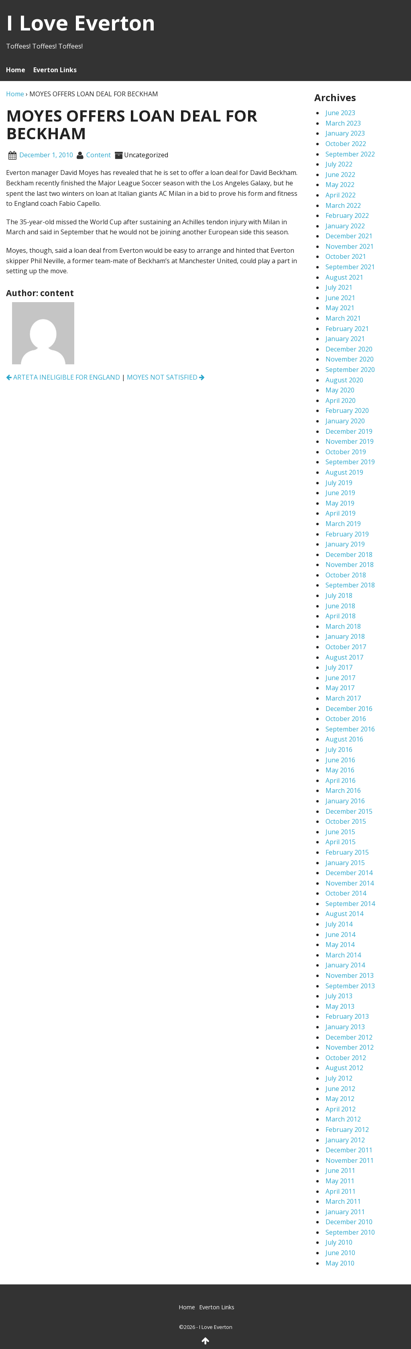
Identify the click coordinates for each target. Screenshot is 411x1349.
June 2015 (340, 831)
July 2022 (339, 164)
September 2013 (350, 985)
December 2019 (349, 431)
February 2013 (347, 1016)
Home (15, 69)
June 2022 (340, 174)
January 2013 (345, 1026)
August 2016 (344, 739)
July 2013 (339, 995)
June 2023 (340, 112)
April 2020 (341, 400)
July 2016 (339, 749)
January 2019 (345, 544)
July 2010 (339, 1242)
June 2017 (340, 677)
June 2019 (340, 492)
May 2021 (340, 307)
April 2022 (341, 195)
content (98, 154)
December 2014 (349, 872)
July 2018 (339, 595)
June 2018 (340, 605)
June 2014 (340, 934)
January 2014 (345, 965)
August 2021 (344, 277)
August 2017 (344, 657)
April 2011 (341, 1191)
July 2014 (339, 924)
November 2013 (350, 975)
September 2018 (350, 585)
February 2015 (347, 852)
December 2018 (349, 554)
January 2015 (345, 862)
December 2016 (349, 708)
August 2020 (344, 380)
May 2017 (340, 687)
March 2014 (343, 955)
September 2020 (350, 369)
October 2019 (346, 451)
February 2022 (347, 215)
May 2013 (340, 1006)
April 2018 (341, 616)
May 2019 (340, 503)
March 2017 (343, 698)
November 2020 (350, 359)
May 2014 (340, 944)
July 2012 (339, 1078)
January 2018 (345, 636)
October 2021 (346, 256)
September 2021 (350, 266)
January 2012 (345, 1140)
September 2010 (350, 1232)
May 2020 (340, 390)
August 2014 (344, 913)
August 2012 (344, 1067)
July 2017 (339, 667)
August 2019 (344, 472)
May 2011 (340, 1180)
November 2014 (350, 883)
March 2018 (343, 626)
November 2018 (350, 564)
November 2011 (350, 1160)
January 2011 (345, 1211)
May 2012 (340, 1098)
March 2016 (343, 790)
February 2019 (347, 534)
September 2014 (350, 903)
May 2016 (340, 770)
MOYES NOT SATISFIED (166, 377)
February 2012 (347, 1129)
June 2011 (340, 1170)
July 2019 (339, 482)
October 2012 (346, 1057)
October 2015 (346, 821)
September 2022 (350, 154)
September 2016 (350, 729)
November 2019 (350, 441)
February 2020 (347, 410)
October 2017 (346, 646)
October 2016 (346, 718)
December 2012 (349, 1037)
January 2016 (345, 800)
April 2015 (341, 841)
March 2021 (343, 318)
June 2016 (340, 760)
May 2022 (340, 184)
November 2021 (350, 246)
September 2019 (350, 461)
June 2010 (340, 1252)
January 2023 (345, 133)
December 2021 (349, 236)
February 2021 (347, 328)
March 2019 (343, 523)
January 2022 (345, 225)
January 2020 (345, 420)
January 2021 (345, 338)
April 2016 (341, 780)
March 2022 (343, 205)
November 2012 (350, 1047)
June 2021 (340, 297)
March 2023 (343, 123)
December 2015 (349, 811)
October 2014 (346, 893)
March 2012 (343, 1119)
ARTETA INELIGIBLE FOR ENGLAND (63, 377)
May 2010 (340, 1263)
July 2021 (339, 287)
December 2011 (349, 1150)
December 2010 (349, 1221)
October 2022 (346, 143)
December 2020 (349, 349)
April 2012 (341, 1109)
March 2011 (343, 1201)
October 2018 (346, 575)
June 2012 (340, 1088)
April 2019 (341, 513)
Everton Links (55, 69)
